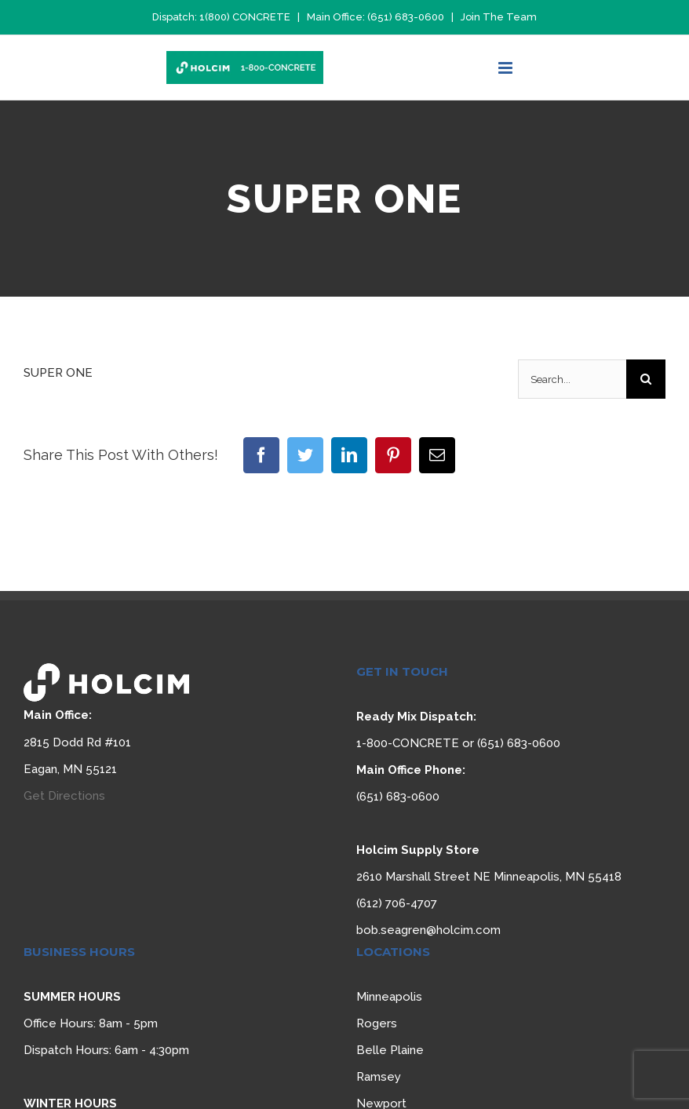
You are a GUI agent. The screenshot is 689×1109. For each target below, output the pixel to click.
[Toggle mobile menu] (506, 68)
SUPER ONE (58, 373)
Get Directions (64, 796)
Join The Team (499, 17)
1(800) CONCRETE (244, 17)
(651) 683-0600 (405, 17)
